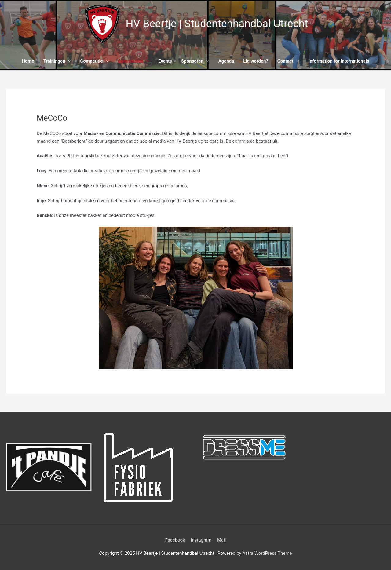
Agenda (226, 61)
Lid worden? (255, 61)
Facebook (175, 540)
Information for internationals (339, 61)
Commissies (130, 61)
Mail (221, 540)
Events (165, 61)
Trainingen (54, 61)
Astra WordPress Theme (267, 553)
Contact (285, 61)
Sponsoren (192, 61)
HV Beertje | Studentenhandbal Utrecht (217, 23)
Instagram (201, 540)
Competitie (91, 61)
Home (28, 61)
